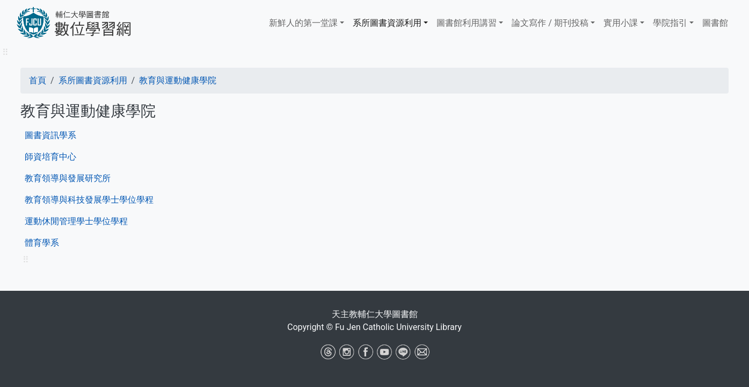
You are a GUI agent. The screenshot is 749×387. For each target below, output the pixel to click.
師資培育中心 (50, 157)
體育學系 (42, 243)
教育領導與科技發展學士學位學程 (89, 200)
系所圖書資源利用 (387, 23)
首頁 (37, 80)
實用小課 (620, 23)
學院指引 (670, 23)
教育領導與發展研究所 (68, 178)
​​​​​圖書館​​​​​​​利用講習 (467, 23)
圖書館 (715, 23)
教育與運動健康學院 (177, 80)
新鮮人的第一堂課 (303, 23)
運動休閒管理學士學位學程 (76, 221)
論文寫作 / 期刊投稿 (550, 23)
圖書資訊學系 (50, 135)
